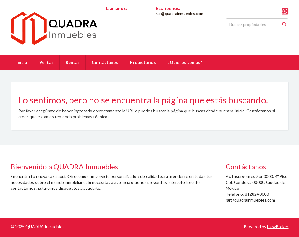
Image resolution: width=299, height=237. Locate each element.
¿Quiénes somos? (185, 62)
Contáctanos (105, 62)
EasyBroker (277, 226)
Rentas (73, 62)
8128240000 (118, 13)
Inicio (22, 62)
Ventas (46, 62)
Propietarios (143, 62)
